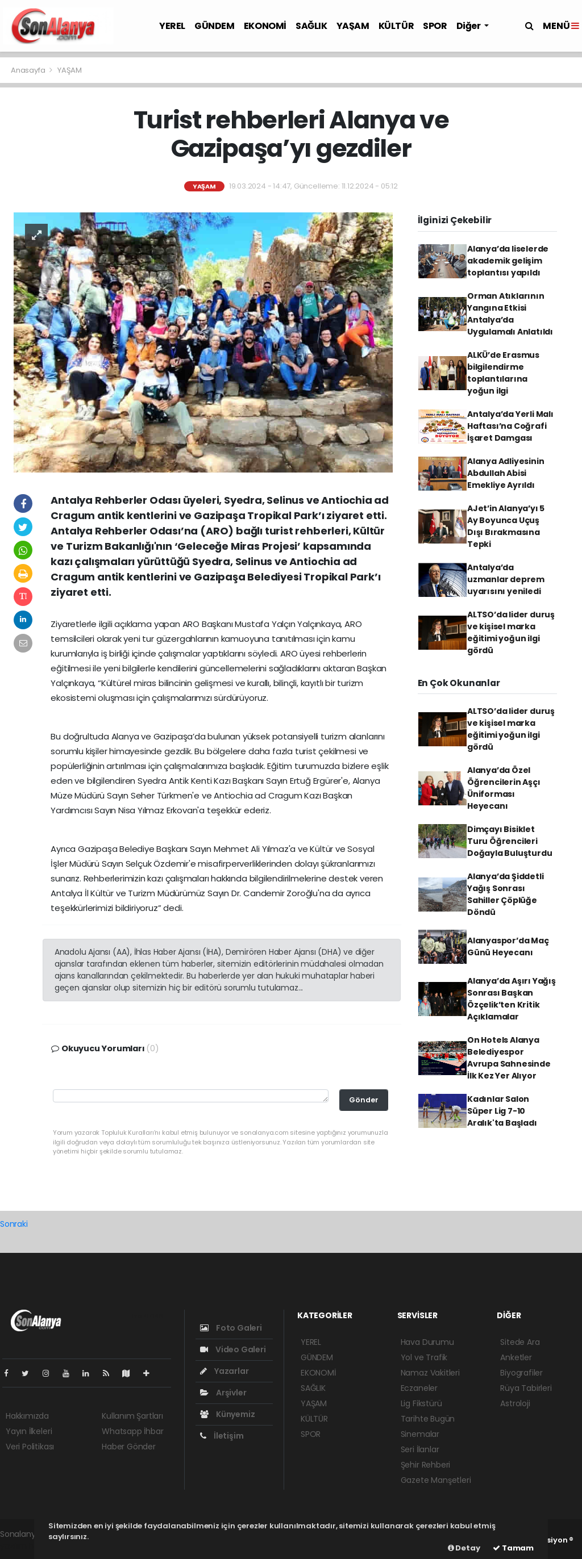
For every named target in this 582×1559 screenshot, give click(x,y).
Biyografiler (521, 1372)
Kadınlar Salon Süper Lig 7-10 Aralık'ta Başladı (502, 1111)
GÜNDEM (214, 25)
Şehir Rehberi (426, 1464)
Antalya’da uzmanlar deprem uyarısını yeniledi (505, 579)
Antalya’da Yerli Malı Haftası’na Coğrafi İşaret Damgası (510, 426)
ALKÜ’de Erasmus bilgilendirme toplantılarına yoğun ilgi (503, 372)
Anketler (515, 1357)
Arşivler (223, 1392)
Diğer (469, 25)
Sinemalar (420, 1434)
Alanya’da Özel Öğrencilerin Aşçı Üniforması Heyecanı (504, 788)
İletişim (221, 1435)
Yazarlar (224, 1371)
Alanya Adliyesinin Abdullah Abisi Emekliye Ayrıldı (505, 473)
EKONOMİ (265, 25)
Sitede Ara (519, 1342)
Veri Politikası (30, 1446)
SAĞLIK (311, 25)
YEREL (172, 25)
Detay (464, 1548)
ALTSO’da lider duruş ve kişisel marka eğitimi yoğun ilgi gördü (511, 632)
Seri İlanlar (420, 1449)
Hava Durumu (427, 1342)
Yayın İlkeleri (29, 1431)
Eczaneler (419, 1388)
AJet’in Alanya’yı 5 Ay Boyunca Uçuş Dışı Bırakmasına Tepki (505, 526)
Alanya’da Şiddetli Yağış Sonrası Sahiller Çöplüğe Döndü (505, 894)
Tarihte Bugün (428, 1418)
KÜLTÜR (396, 25)
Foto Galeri (231, 1328)
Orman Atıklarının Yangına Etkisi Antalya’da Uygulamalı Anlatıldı (510, 313)
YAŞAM (352, 25)
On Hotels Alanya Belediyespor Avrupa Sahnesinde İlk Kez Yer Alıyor (509, 1057)
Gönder (364, 1100)
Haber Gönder (129, 1446)
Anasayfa (29, 70)
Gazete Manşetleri (436, 1480)
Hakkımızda (27, 1416)
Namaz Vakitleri (430, 1372)
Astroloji (515, 1403)
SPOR (435, 25)
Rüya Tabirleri (525, 1388)
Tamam (513, 1548)
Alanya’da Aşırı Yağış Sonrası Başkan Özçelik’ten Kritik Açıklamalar (511, 998)
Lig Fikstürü (421, 1403)
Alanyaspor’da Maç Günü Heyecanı (508, 946)
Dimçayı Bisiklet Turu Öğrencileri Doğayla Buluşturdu (509, 841)
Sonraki (14, 1224)
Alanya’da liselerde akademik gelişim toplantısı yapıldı (507, 260)
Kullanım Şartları (132, 1416)
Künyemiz (227, 1414)
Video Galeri (232, 1349)
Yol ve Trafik (424, 1357)
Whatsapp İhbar (132, 1431)
